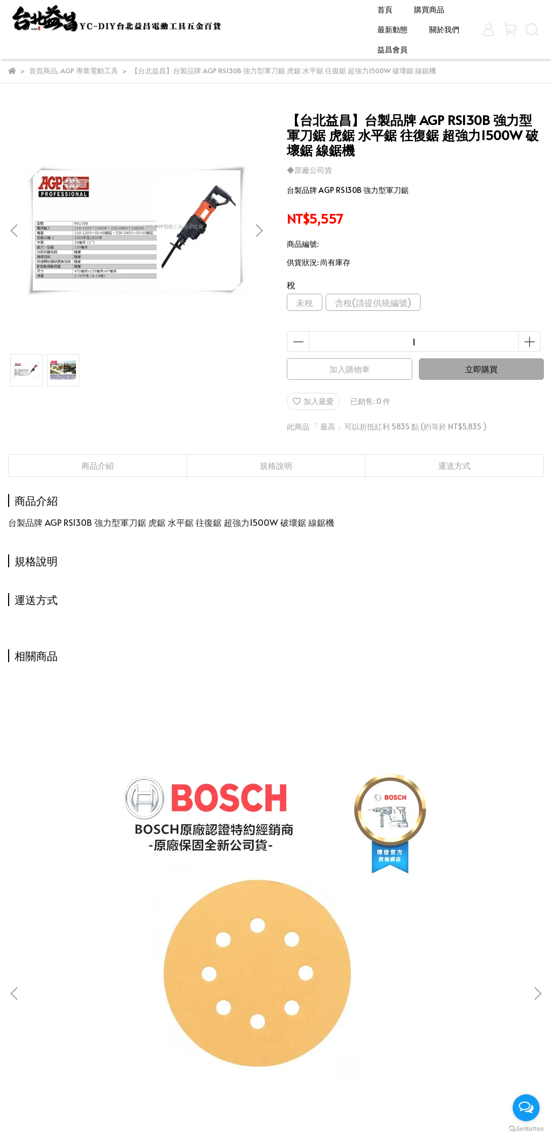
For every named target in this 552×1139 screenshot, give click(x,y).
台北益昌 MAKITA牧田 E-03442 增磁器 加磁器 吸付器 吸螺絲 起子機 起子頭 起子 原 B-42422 (447, 877)
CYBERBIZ (264, 1112)
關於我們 (444, 29)
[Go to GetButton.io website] (526, 1128)
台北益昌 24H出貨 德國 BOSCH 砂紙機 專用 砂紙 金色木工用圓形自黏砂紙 (105, 877)
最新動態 (392, 29)
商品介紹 (97, 465)
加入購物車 (349, 368)
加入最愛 (313, 401)
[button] (258, 230)
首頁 (384, 9)
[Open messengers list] (526, 1107)
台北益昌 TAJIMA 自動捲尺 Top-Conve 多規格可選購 (276, 877)
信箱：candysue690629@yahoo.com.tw (265, 1052)
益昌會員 (392, 49)
